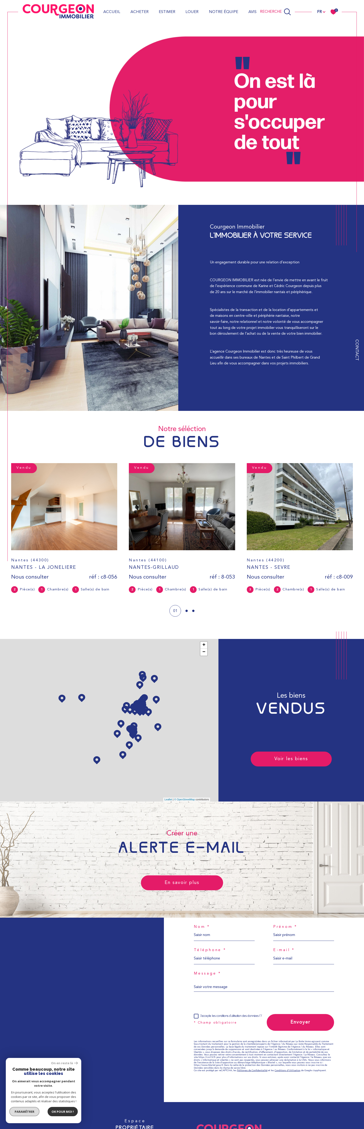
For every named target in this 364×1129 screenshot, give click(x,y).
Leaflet (168, 799)
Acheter (139, 12)
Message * (207, 973)
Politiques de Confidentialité (252, 1070)
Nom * (202, 927)
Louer (191, 12)
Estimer (167, 12)
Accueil (111, 12)
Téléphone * (210, 950)
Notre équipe (223, 12)
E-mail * (284, 950)
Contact (356, 350)
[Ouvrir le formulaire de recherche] (275, 12)
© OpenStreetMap (184, 799)
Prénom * (285, 927)
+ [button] (203, 645)
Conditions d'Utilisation (287, 1070)
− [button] (203, 652)
